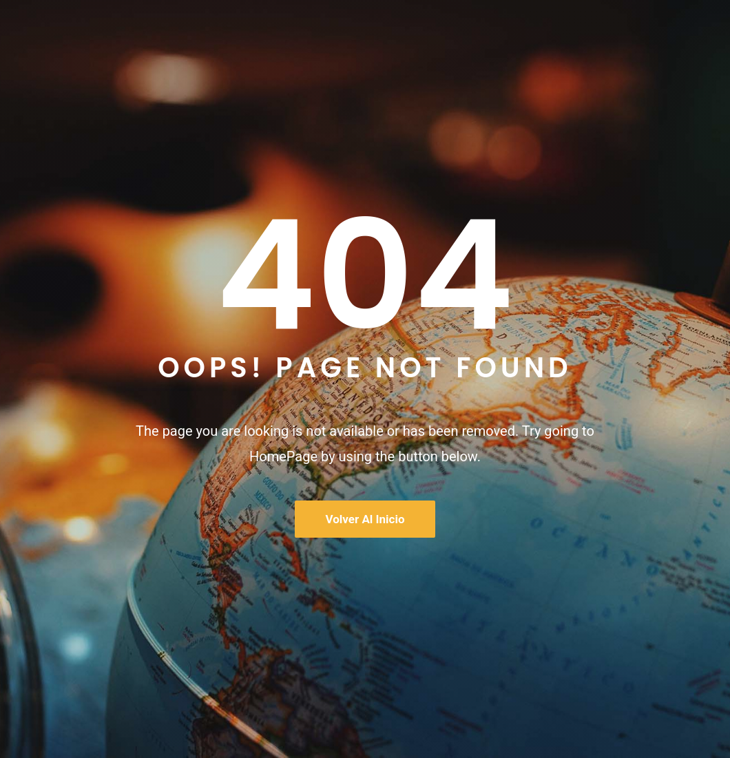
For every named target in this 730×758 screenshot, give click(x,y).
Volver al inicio (364, 519)
